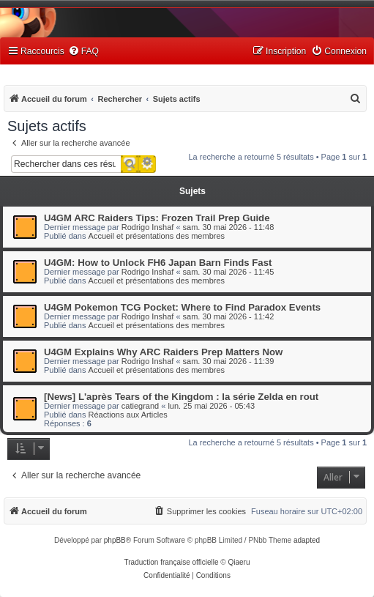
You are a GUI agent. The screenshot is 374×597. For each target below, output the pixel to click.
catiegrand (140, 405)
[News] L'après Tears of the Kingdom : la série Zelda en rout (181, 396)
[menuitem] (83, 52)
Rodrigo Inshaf (147, 227)
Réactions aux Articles (128, 414)
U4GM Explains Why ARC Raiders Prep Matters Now (163, 351)
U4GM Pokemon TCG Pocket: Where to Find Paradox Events (182, 307)
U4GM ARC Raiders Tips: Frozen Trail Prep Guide (157, 217)
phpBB (115, 540)
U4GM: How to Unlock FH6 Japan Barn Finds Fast (158, 262)
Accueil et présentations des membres (157, 235)
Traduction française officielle (171, 562)
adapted (306, 540)
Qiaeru (239, 562)
